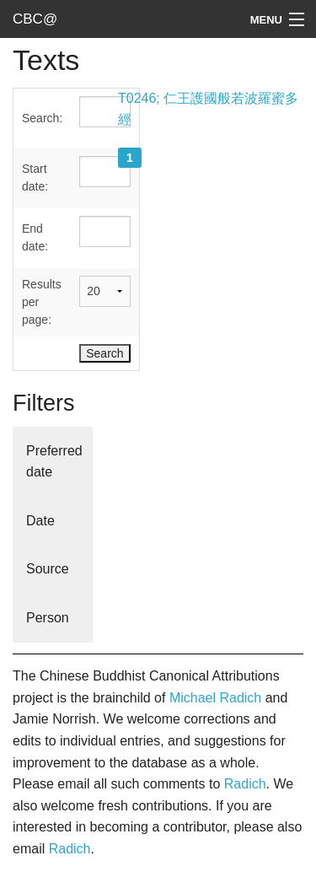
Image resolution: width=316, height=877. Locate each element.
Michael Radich (215, 698)
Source (47, 569)
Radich (245, 784)
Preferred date (54, 462)
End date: (35, 237)
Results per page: (42, 301)
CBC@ (35, 19)
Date (40, 521)
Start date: (35, 177)
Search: (42, 118)
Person (47, 618)
